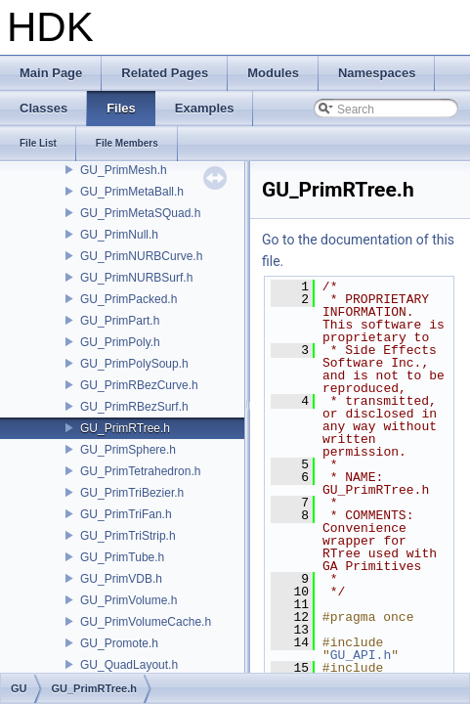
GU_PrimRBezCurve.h (139, 385)
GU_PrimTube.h (122, 557)
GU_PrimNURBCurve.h (141, 256)
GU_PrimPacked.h (128, 299)
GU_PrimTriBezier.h (132, 493)
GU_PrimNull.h (119, 235)
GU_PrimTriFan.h (126, 514)
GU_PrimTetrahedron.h (140, 471)
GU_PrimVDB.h (121, 579)
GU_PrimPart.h (119, 321)
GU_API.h (360, 655)
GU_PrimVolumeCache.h (145, 622)
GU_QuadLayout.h (129, 665)
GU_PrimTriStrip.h (128, 536)
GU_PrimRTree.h (125, 428)
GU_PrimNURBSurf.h (136, 278)
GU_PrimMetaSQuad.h (140, 213)
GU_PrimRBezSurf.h (134, 407)
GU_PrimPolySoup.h (134, 364)
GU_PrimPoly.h (120, 342)
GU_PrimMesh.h (123, 170)
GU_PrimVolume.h (128, 600)
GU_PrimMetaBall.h (132, 191)
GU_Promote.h (119, 643)
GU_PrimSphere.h (128, 450)
